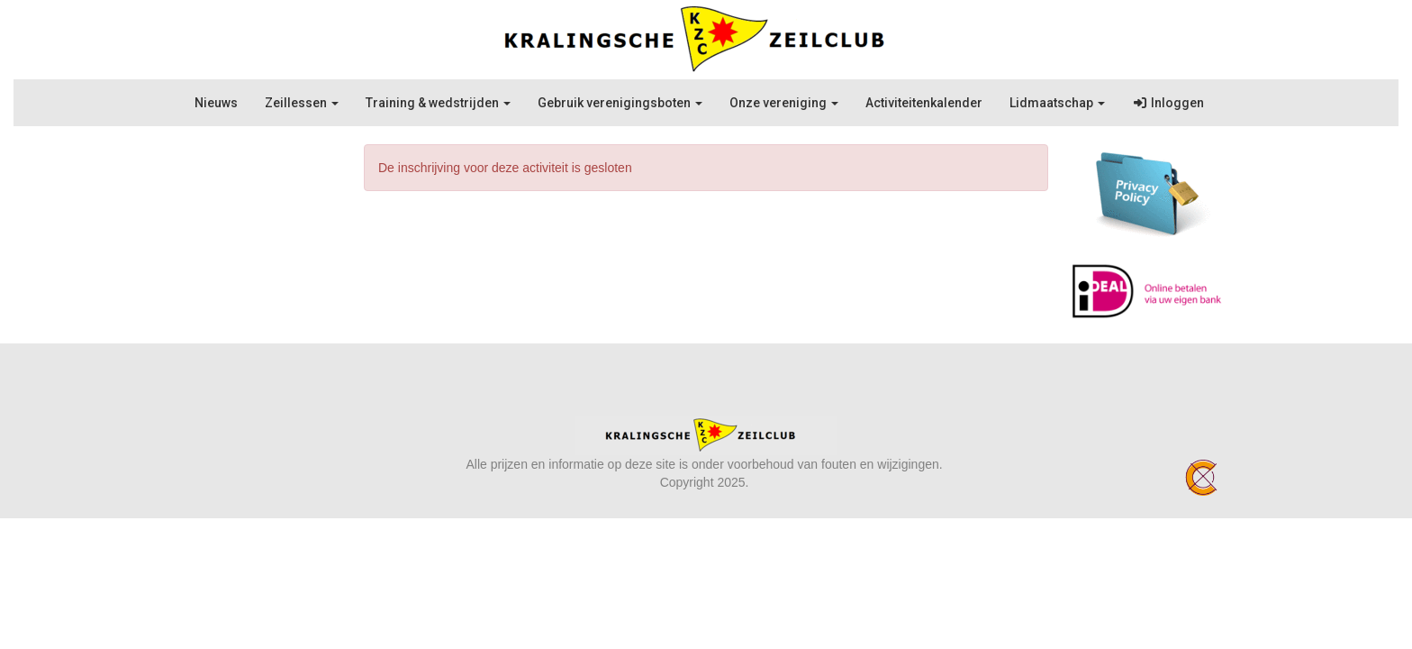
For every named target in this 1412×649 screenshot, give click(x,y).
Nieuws (216, 103)
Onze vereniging (783, 103)
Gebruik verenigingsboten (620, 103)
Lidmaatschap (1057, 103)
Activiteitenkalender (923, 103)
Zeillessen (302, 103)
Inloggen (1168, 103)
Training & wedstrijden (438, 103)
